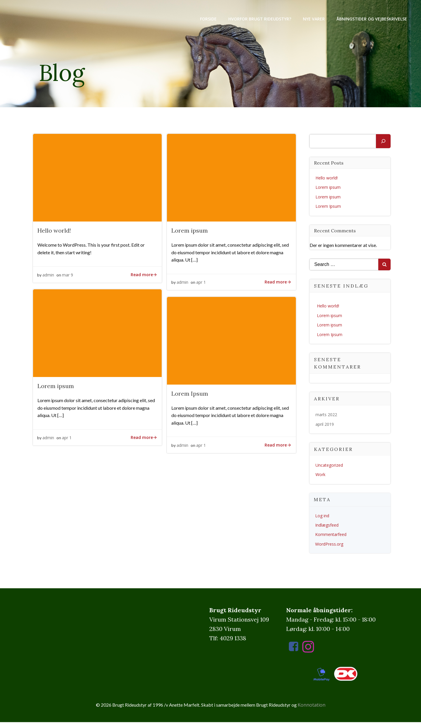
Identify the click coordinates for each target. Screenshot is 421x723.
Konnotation (311, 706)
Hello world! (327, 178)
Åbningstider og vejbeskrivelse (371, 19)
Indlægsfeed (327, 525)
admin (48, 276)
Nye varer (313, 19)
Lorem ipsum (328, 188)
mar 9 (67, 276)
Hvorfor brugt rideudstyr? (259, 19)
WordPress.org (329, 544)
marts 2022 (326, 415)
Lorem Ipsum (328, 207)
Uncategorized (329, 465)
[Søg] (383, 142)
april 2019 (325, 425)
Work (321, 475)
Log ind (322, 516)
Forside (207, 19)
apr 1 (201, 283)
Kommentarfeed (331, 535)
